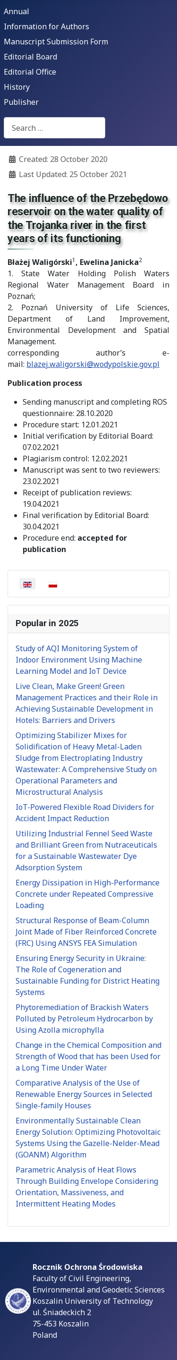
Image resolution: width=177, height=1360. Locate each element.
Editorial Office (30, 72)
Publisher (21, 102)
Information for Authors (46, 26)
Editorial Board (30, 56)
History (17, 87)
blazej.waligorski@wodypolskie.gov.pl (93, 364)
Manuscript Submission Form (56, 41)
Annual (16, 11)
